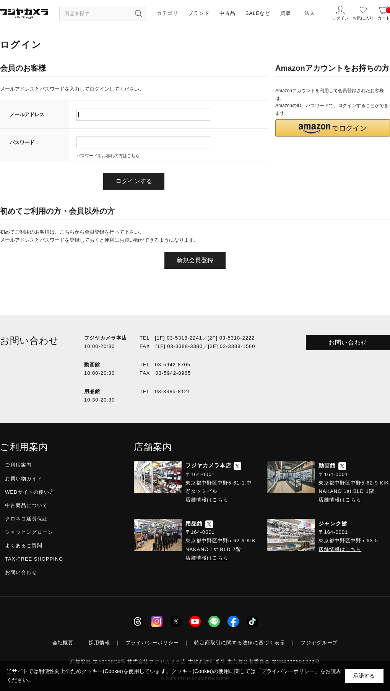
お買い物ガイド (23, 478)
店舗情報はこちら (206, 499)
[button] (332, 128)
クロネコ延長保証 (26, 519)
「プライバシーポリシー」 (288, 671)
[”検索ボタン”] (138, 13)
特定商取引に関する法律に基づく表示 (239, 642)
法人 (309, 13)
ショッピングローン (29, 532)
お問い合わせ (347, 342)
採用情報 (99, 642)
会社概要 (63, 642)
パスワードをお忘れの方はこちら (108, 155)
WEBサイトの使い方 (30, 492)
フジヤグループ (319, 642)
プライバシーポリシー (152, 642)
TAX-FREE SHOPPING (34, 559)
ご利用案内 (18, 465)
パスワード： (24, 142)
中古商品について (26, 505)
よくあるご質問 (23, 545)
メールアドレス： (29, 114)
